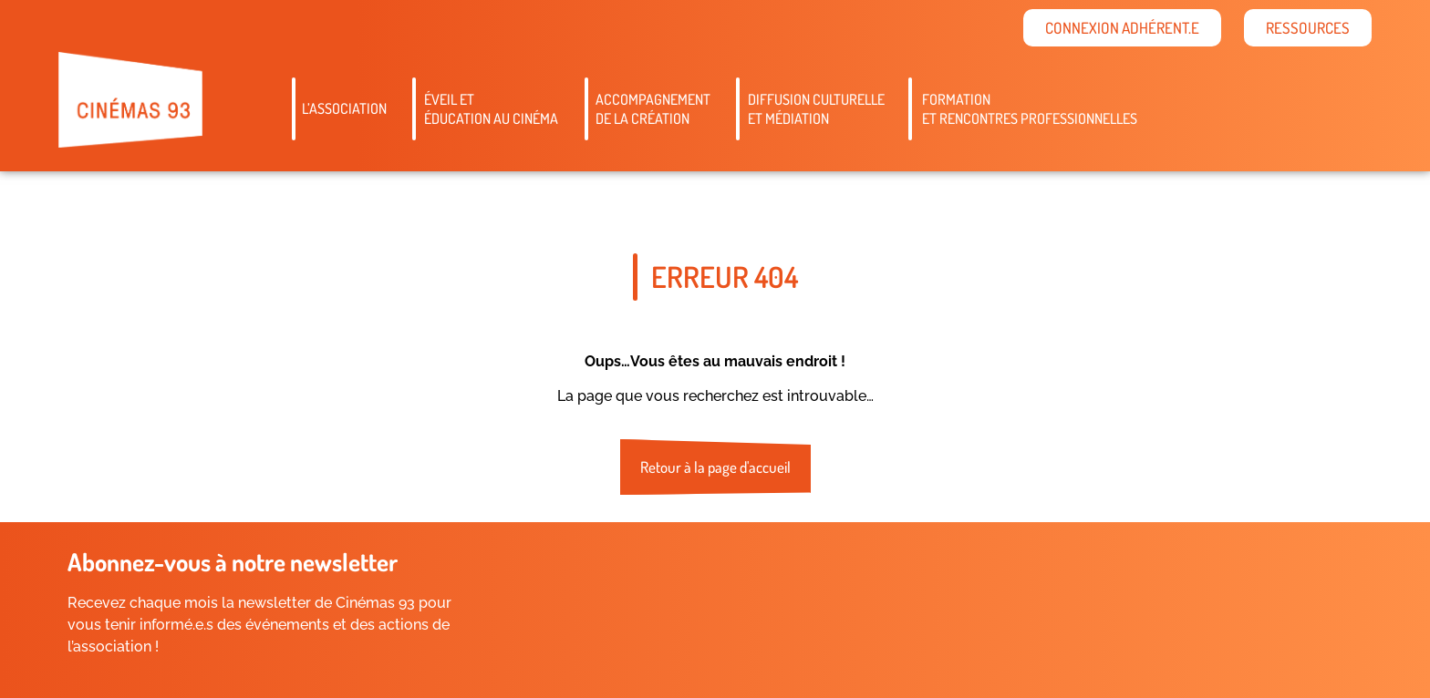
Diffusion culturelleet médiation (816, 109)
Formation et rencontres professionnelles (1029, 109)
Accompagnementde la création (653, 109)
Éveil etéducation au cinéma (491, 109)
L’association (344, 108)
